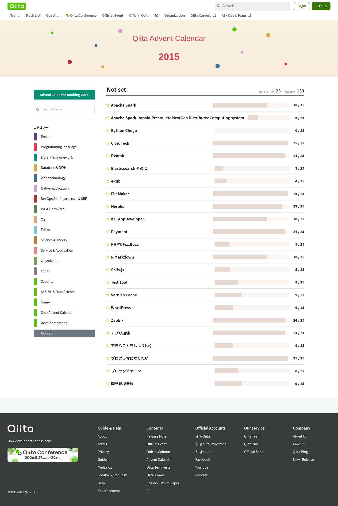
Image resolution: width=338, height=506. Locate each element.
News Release (303, 459)
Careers (298, 444)
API (148, 490)
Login (301, 6)
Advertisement (109, 490)
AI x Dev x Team (236, 15)
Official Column (144, 15)
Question (53, 15)
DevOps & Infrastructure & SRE (64, 198)
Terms (102, 444)
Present (47, 136)
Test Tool (119, 282)
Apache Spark (123, 105)
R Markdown (122, 257)
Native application (55, 188)
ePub (115, 181)
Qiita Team (252, 436)
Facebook (202, 459)
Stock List (32, 15)
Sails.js (117, 269)
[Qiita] (17, 6)
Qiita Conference (81, 15)
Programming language (59, 146)
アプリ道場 (120, 333)
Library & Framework (57, 157)
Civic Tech (120, 143)
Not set (46, 333)
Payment (119, 231)
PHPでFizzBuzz (124, 244)
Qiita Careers (203, 15)
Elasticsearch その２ (129, 168)
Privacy (103, 451)
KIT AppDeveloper (127, 219)
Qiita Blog (300, 451)
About (102, 436)
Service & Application (57, 250)
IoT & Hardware (52, 209)
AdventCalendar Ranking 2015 (64, 94)
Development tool (54, 322)
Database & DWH (53, 167)
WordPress (121, 307)
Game (45, 302)
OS (43, 219)
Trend (14, 15)
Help (101, 483)
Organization (174, 15)
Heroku (118, 206)
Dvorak (117, 155)
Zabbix (117, 320)
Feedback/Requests (113, 475)
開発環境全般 (122, 383)
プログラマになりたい (130, 358)
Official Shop (254, 451)
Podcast (201, 475)
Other (45, 271)
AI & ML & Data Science (58, 291)
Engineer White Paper (162, 483)
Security (47, 281)
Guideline (105, 459)
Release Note (156, 436)
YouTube (201, 467)
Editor (45, 229)
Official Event (112, 15)
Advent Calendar (159, 459)
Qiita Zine (251, 444)
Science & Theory (54, 240)
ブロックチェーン (126, 371)
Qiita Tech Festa (158, 467)
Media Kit (105, 467)
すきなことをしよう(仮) (131, 345)
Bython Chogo (124, 130)
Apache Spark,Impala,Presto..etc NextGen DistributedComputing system (177, 117)
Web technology (53, 177)
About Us (300, 436)
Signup (321, 6)
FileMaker (120, 193)
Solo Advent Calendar (57, 312)
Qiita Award (155, 475)
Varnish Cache (124, 295)
